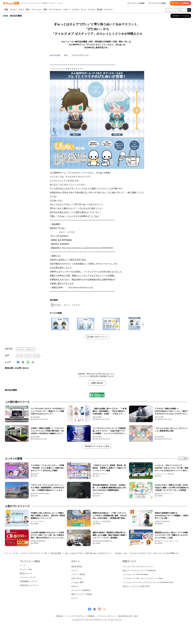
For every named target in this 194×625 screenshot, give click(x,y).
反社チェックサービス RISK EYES (136, 586)
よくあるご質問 (77, 582)
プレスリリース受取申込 (80, 590)
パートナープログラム (75, 616)
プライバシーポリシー (106, 616)
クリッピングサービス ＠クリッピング (138, 566)
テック (83, 10)
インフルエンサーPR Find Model (135, 574)
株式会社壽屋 (55, 55)
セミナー (74, 598)
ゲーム (19, 356)
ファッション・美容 (39, 10)
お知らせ (74, 586)
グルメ (21, 10)
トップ (5, 553)
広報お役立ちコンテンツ (29, 585)
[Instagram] (99, 609)
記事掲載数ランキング (28, 581)
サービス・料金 (26, 569)
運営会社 (59, 616)
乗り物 (99, 10)
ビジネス (75, 10)
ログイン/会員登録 (180, 3)
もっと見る (183, 459)
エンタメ (13, 10)
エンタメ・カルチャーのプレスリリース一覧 (29, 553)
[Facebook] (18, 362)
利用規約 (90, 616)
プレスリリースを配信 (135, 3)
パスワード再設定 (78, 574)
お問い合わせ (97, 383)
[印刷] (33, 362)
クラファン (108, 10)
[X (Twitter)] (23, 362)
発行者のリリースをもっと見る (97, 446)
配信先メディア (26, 573)
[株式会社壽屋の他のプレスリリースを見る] (180, 16)
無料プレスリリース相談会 (81, 594)
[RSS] (104, 609)
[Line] (28, 362)
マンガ (36, 356)
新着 (6, 10)
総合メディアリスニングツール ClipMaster (139, 570)
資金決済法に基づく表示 (128, 616)
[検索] (189, 10)
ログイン (74, 570)
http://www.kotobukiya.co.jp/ (80, 287)
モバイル (91, 10)
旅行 (27, 10)
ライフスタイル (55, 10)
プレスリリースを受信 (157, 3)
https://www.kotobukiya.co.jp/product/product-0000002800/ (87, 248)
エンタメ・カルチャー (25, 349)
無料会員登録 (76, 566)
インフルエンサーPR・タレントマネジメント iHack (143, 578)
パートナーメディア (27, 577)
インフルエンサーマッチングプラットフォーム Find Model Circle (148, 582)
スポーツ (66, 10)
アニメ (28, 356)
